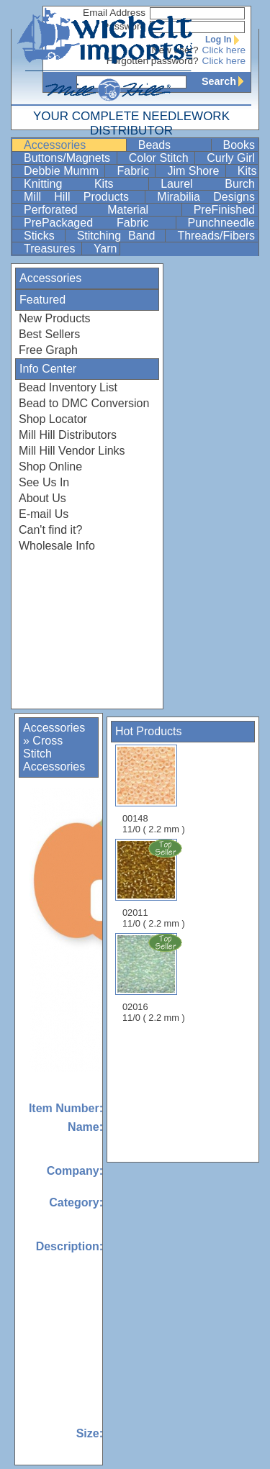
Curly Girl (231, 158)
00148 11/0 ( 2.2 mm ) (153, 789)
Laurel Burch (208, 184)
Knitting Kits (84, 184)
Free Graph (48, 350)
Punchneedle (221, 223)
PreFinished (224, 210)
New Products (55, 318)
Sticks (43, 235)
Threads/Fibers (216, 235)
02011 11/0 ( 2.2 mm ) (154, 883)
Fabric (134, 171)
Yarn (105, 248)
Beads (173, 145)
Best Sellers (49, 334)
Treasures (51, 248)
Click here (224, 50)
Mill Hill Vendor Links (72, 451)
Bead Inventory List (68, 387)
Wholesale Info (57, 546)
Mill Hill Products (83, 197)
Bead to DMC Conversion (84, 403)
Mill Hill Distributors (68, 435)
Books (239, 145)
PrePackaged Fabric (98, 223)
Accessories (73, 145)
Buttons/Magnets (69, 158)
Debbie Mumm (63, 171)
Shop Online (50, 466)
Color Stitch (160, 158)
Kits (247, 171)
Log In (225, 40)
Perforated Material (101, 210)
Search (226, 81)
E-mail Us (43, 514)
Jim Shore (194, 171)
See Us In (44, 482)
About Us (42, 498)
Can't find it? (50, 530)
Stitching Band (120, 235)
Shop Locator (53, 419)
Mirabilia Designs (206, 197)
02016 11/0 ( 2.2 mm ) (154, 977)
